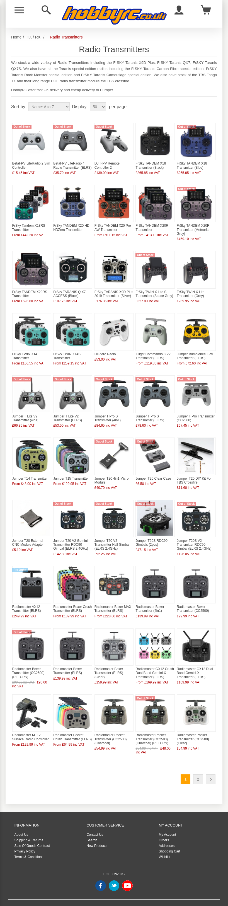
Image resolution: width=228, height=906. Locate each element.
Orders (164, 827)
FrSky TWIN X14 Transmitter (24, 350)
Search (92, 827)
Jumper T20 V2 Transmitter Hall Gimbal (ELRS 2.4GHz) (112, 535)
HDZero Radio (105, 349)
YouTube (127, 872)
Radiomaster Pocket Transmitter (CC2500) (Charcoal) (110, 726)
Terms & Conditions (28, 844)
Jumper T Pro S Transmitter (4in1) (107, 411)
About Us (21, 821)
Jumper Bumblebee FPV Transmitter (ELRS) (195, 350)
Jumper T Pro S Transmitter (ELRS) (149, 411)
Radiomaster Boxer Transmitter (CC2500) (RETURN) (28, 661)
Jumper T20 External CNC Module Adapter (28, 533)
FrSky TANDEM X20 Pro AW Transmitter (112, 225)
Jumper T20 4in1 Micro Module (111, 472)
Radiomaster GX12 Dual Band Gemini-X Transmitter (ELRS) (195, 661)
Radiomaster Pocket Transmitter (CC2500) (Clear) (193, 726)
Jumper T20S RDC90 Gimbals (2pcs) (151, 533)
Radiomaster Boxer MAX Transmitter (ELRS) (112, 598)
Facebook (100, 872)
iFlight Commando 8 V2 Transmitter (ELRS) (152, 350)
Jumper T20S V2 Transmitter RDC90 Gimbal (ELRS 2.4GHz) (194, 535)
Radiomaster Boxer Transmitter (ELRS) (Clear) (108, 661)
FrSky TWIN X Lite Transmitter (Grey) (190, 290)
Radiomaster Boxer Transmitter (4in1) (149, 598)
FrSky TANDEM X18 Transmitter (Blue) (192, 164)
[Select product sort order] (49, 106)
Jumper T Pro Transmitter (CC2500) (196, 411)
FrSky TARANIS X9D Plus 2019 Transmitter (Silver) (113, 290)
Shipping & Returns (28, 827)
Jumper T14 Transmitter (30, 470)
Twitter (114, 872)
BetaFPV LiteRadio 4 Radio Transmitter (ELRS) (72, 164)
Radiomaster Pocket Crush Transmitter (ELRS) (72, 724)
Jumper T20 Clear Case (153, 470)
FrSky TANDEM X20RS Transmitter (29, 290)
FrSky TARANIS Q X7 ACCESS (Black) (69, 290)
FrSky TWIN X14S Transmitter (67, 350)
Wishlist (164, 844)
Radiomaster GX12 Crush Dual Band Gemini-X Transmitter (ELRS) (154, 661)
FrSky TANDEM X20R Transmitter (151, 225)
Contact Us (95, 821)
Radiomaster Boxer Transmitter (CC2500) (193, 598)
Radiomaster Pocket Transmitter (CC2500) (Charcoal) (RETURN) (151, 726)
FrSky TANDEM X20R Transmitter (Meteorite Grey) (193, 227)
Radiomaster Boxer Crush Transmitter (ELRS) (72, 598)
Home (16, 37)
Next (210, 766)
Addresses (167, 833)
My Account (167, 821)
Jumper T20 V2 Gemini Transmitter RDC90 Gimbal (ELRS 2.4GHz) (70, 535)
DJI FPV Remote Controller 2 (107, 164)
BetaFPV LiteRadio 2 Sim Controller (31, 164)
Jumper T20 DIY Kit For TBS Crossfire (194, 472)
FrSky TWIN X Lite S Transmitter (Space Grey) (154, 290)
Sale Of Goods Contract (32, 833)
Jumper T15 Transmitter (71, 470)
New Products (97, 833)
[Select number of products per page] (98, 106)
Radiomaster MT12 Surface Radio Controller (30, 724)
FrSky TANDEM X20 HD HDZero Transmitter (71, 225)
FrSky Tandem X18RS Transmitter (28, 225)
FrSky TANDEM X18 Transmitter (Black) (150, 164)
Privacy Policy (24, 838)
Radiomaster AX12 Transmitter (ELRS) (26, 598)
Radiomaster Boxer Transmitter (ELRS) (67, 659)
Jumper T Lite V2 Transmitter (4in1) (25, 411)
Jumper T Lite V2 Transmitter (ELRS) (67, 411)
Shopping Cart (169, 838)
